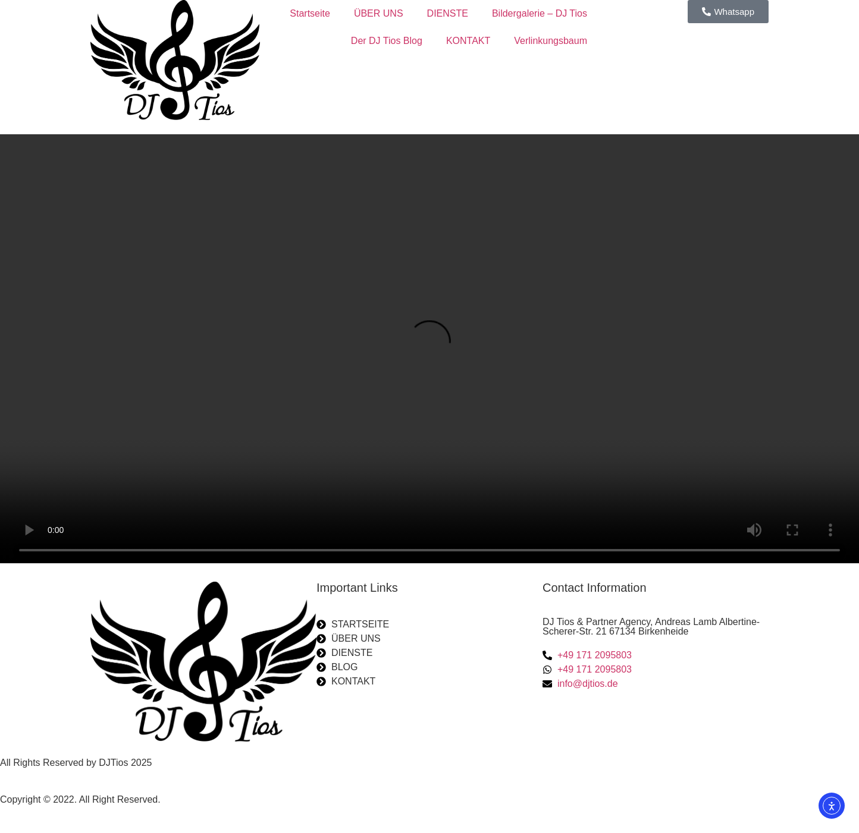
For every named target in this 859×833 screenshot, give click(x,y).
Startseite (310, 13)
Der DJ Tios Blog (386, 41)
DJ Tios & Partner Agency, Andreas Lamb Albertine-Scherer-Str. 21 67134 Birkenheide (651, 626)
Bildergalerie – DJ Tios (539, 13)
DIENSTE (447, 13)
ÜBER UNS (378, 13)
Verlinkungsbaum (550, 41)
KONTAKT (468, 41)
